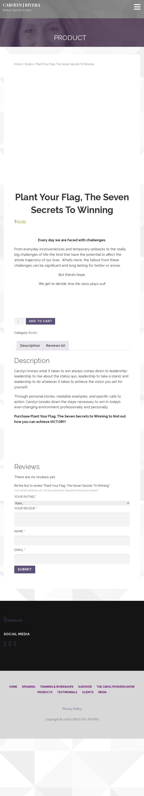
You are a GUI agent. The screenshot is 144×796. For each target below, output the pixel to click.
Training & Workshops (57, 744)
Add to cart (40, 378)
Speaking (28, 744)
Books (29, 64)
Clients (88, 749)
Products (45, 749)
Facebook (13, 676)
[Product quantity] (19, 378)
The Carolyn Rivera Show (116, 744)
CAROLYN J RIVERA (21, 5)
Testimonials (67, 749)
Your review (25, 565)
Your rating (25, 554)
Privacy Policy (72, 766)
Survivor (85, 744)
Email (19, 607)
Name (19, 588)
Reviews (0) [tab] (55, 403)
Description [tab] (30, 403)
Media (102, 749)
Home (18, 64)
